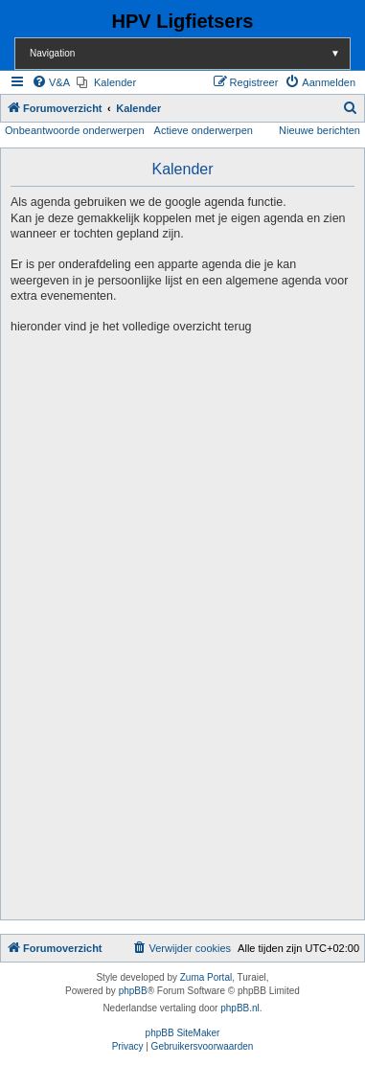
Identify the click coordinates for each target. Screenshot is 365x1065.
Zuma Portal (206, 977)
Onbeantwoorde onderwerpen (75, 130)
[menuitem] (51, 82)
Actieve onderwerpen (203, 130)
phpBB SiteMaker (183, 1033)
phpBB (133, 991)
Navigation (190, 53)
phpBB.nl (240, 1008)
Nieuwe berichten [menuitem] (319, 130)
